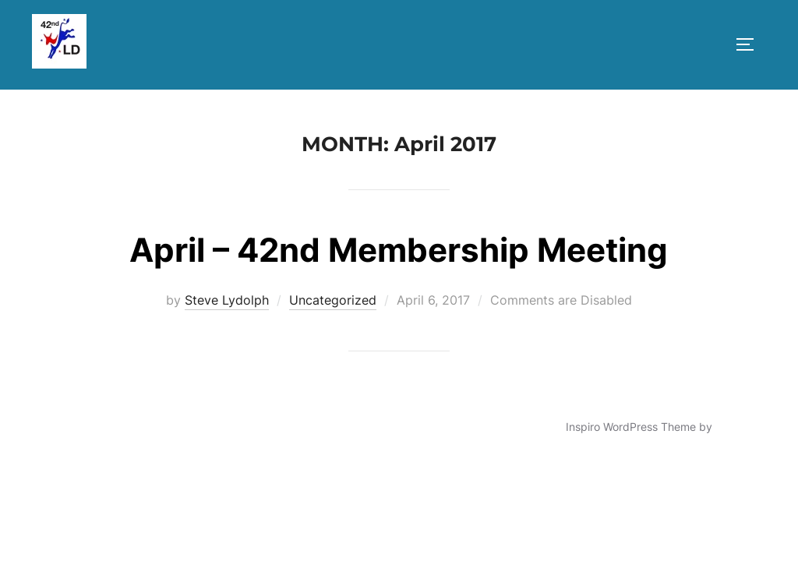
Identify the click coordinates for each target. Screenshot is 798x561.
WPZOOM (740, 426)
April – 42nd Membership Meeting (398, 250)
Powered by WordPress (91, 426)
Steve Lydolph (227, 300)
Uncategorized (332, 300)
